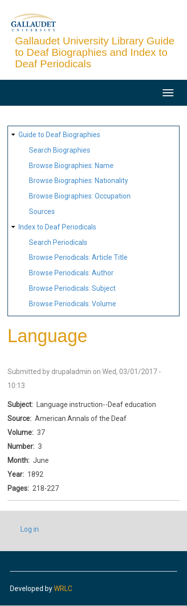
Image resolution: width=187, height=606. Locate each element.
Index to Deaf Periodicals (57, 227)
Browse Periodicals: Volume (72, 304)
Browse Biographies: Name (71, 166)
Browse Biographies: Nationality (78, 181)
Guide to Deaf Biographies (59, 135)
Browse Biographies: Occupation (80, 196)
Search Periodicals (58, 242)
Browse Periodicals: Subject (72, 288)
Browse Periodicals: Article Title (78, 257)
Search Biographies (59, 150)
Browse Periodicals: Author (71, 273)
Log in (29, 529)
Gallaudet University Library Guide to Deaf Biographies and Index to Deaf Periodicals (95, 52)
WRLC (63, 589)
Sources (42, 211)
